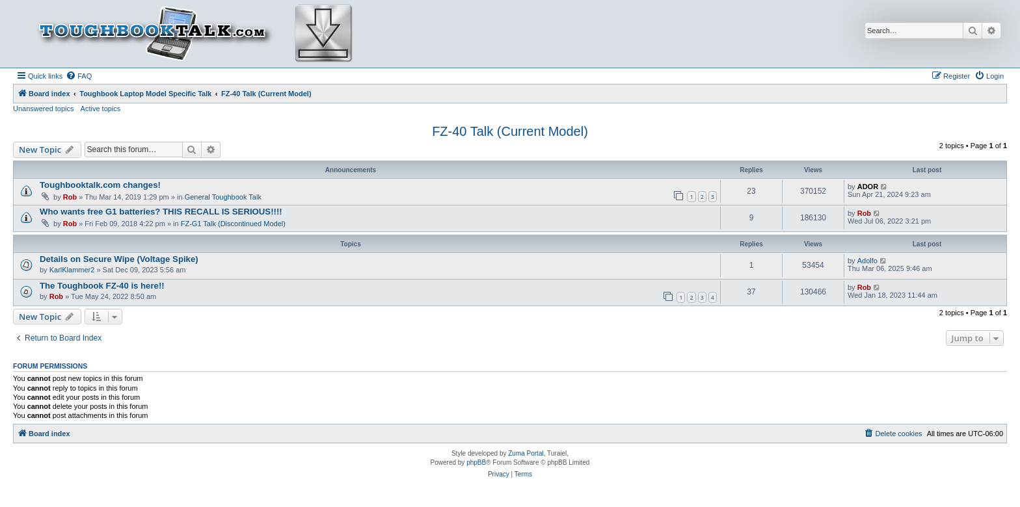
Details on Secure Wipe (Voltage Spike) (119, 259)
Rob (70, 197)
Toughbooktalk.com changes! (100, 185)
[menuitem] (79, 76)
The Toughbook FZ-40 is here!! (102, 286)
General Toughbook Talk (223, 197)
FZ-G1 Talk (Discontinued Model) (233, 224)
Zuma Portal (525, 453)
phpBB (476, 462)
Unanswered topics (43, 108)
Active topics (101, 108)
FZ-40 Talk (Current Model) (510, 131)
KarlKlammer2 (72, 270)
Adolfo (867, 261)
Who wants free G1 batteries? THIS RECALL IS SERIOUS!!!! (161, 211)
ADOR (867, 186)
